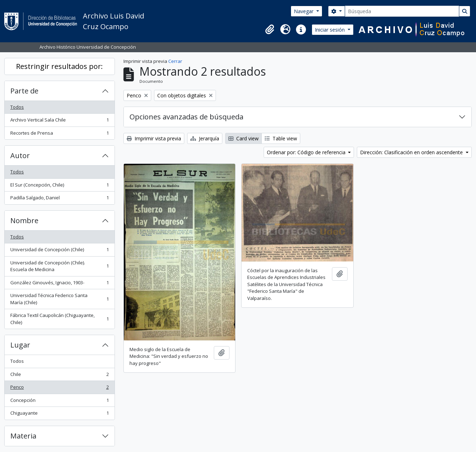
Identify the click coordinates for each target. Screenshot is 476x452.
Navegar (304, 11)
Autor (20, 155)
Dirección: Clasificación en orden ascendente (412, 152)
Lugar (20, 345)
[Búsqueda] (402, 11)
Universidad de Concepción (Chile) (59, 251)
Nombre (24, 220)
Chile (59, 376)
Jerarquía (204, 138)
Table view (281, 138)
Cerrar (175, 61)
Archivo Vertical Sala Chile (59, 121)
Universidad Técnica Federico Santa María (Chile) (59, 299)
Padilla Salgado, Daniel (59, 199)
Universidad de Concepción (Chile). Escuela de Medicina (59, 266)
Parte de (24, 91)
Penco (59, 388)
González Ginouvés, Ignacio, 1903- (59, 284)
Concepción (59, 402)
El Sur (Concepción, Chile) (59, 186)
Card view (243, 138)
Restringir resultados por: (59, 66)
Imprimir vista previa (154, 138)
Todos (17, 107)
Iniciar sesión (330, 29)
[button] (269, 29)
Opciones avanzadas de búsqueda (186, 117)
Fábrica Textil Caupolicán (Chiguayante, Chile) (59, 318)
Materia (23, 436)
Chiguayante (59, 414)
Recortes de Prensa (59, 134)
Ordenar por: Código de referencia (307, 152)
